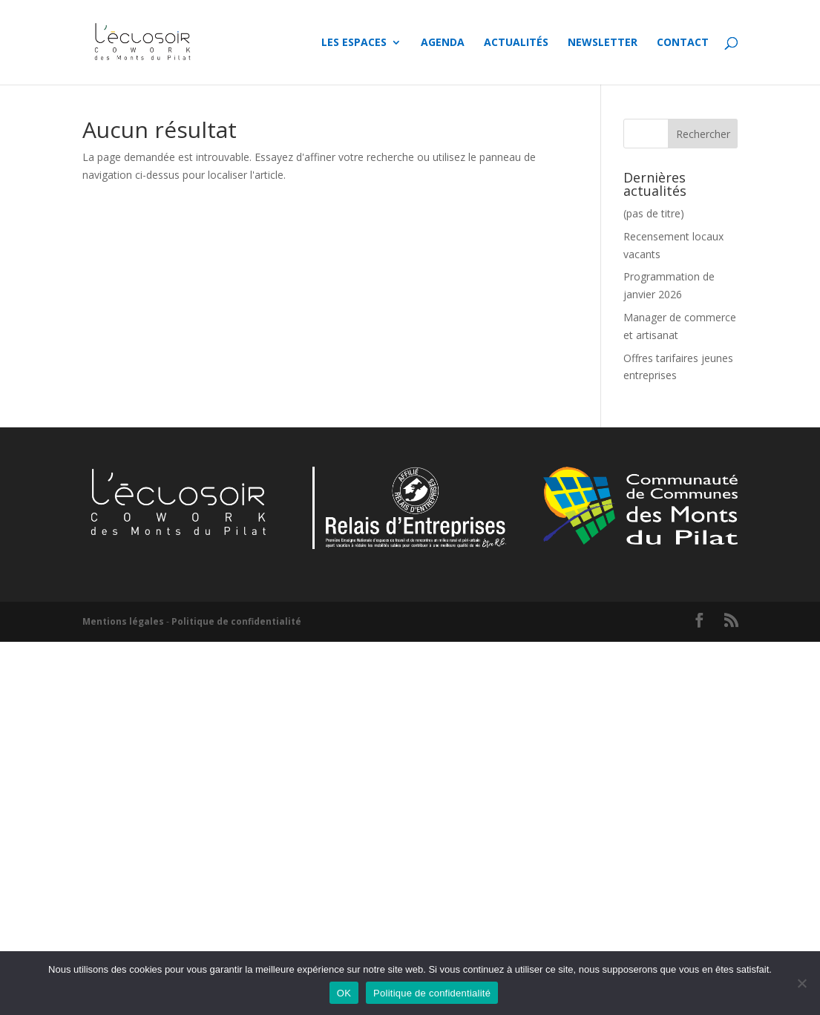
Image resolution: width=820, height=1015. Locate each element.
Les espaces (354, 43)
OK (344, 993)
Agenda (443, 43)
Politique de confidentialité (236, 621)
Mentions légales (123, 621)
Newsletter (602, 43)
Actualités (516, 43)
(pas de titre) (653, 213)
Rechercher (703, 134)
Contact (683, 43)
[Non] (801, 983)
